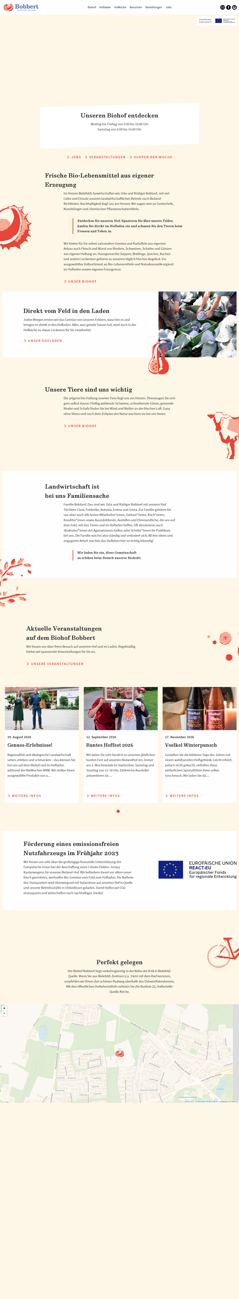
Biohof (92, 7)
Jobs (169, 7)
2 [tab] (123, 811)
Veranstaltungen (105, 157)
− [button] (4, 1108)
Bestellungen (154, 7)
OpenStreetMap (208, 1197)
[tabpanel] (41, 745)
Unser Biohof (80, 281)
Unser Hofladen (42, 340)
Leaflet (189, 1197)
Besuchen (136, 7)
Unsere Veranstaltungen (55, 664)
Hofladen (105, 7)
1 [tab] (118, 811)
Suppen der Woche (150, 157)
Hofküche (120, 7)
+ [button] (4, 1103)
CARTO (234, 1197)
